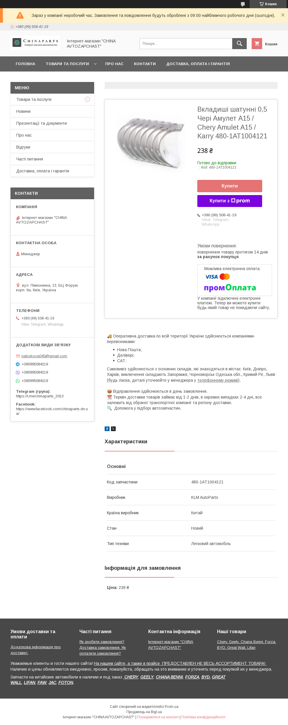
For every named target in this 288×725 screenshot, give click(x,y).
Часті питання (29, 159)
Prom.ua (171, 707)
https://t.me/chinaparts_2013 (40, 396)
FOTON (65, 682)
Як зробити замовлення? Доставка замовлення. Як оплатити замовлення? (102, 648)
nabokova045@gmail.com (44, 356)
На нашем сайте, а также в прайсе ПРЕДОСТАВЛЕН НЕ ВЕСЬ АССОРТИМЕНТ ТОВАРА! (180, 663)
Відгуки (23, 147)
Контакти (145, 64)
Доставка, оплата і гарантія (198, 64)
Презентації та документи (41, 123)
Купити (230, 185)
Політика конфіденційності (203, 717)
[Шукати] (239, 43)
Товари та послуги (67, 64)
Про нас (114, 64)
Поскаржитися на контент (158, 717)
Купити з (230, 200)
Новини (23, 111)
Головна (25, 64)
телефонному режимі (217, 380)
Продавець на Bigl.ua (144, 712)
